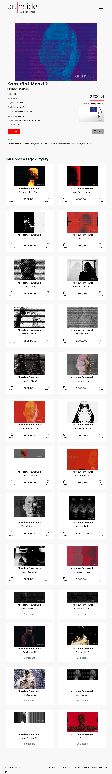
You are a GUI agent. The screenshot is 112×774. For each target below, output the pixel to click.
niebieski (19, 111)
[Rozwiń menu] (101, 7)
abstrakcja (23, 120)
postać (37, 120)
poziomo (22, 116)
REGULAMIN (83, 767)
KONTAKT (54, 767)
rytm (31, 120)
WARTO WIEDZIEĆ (99, 767)
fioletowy (28, 111)
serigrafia (21, 107)
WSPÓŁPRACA (68, 767)
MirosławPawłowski (18, 88)
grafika (21, 124)
